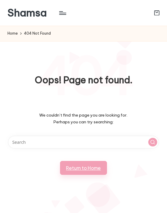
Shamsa (27, 12)
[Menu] (62, 13)
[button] (152, 142)
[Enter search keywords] (83, 142)
